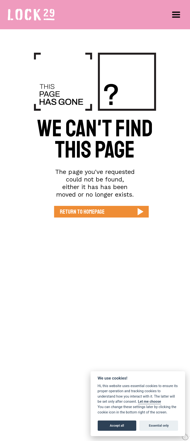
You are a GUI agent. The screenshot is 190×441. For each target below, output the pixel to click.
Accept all (117, 425)
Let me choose (149, 402)
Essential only (159, 425)
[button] (176, 15)
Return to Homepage (82, 211)
